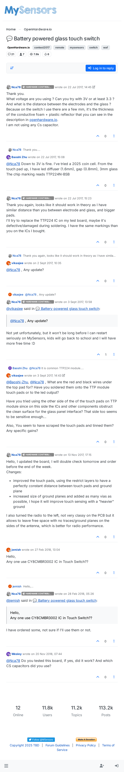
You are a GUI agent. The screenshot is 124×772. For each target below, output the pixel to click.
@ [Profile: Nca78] (13, 164)
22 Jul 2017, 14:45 (79, 87)
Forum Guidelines (58, 745)
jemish (16, 549)
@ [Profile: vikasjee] (14, 308)
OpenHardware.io (18, 47)
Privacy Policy (86, 745)
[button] (6, 766)
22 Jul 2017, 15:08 (53, 157)
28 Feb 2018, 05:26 (81, 593)
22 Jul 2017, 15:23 (79, 198)
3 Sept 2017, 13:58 (80, 302)
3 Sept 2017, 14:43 (49, 375)
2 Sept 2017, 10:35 (49, 263)
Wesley (16, 654)
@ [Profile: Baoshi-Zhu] (17, 382)
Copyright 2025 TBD (24, 745)
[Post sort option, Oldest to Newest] (12, 68)
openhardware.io (43, 119)
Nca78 (16, 87)
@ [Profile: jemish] (13, 600)
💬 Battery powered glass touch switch (67, 308)
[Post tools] (114, 136)
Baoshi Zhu (19, 157)
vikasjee (17, 263)
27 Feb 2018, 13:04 (47, 549)
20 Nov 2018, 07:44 (49, 654)
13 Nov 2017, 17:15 (79, 454)
